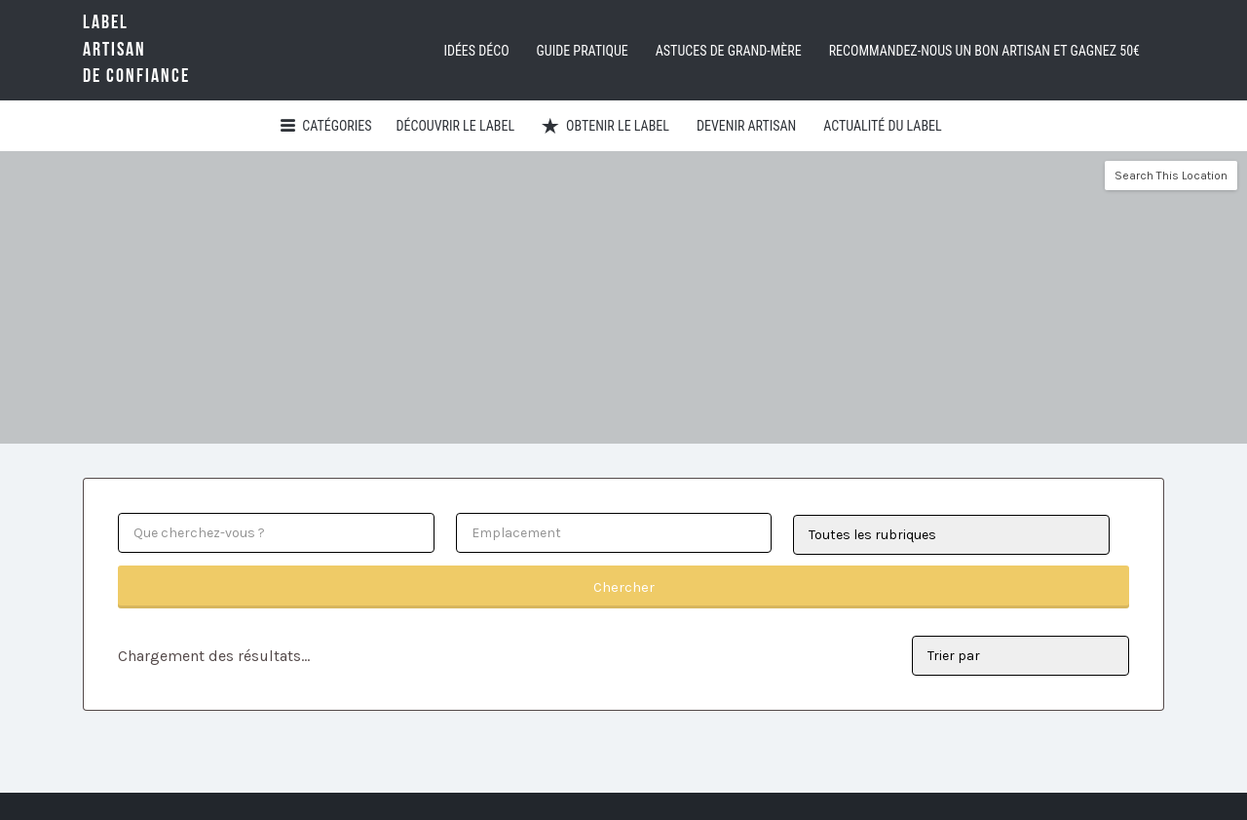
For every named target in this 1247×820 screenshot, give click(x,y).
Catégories (336, 126)
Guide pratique (582, 51)
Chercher (624, 587)
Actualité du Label (882, 126)
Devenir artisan (746, 126)
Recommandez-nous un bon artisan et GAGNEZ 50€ (984, 51)
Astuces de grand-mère (729, 51)
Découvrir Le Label (456, 126)
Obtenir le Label (617, 126)
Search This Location (1171, 175)
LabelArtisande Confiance (165, 49)
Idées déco (476, 51)
